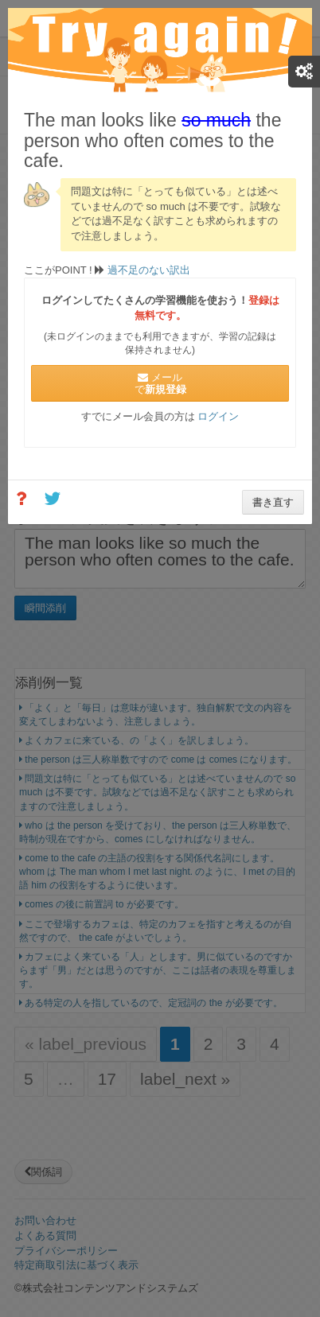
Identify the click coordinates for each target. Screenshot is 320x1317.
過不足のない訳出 (147, 270)
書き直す (273, 502)
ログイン (218, 416)
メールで (160, 383)
